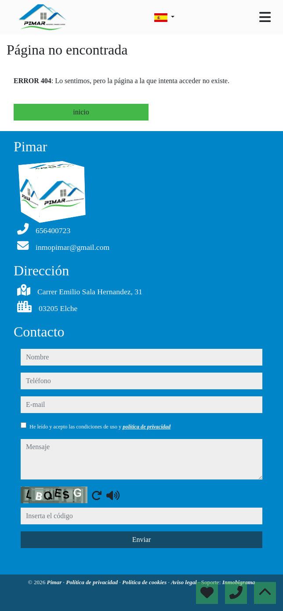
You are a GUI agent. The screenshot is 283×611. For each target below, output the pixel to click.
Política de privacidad (92, 582)
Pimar (55, 582)
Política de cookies (145, 582)
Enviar (141, 539)
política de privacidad (147, 427)
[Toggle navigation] (265, 17)
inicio (81, 112)
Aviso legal (184, 582)
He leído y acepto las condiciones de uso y (100, 427)
